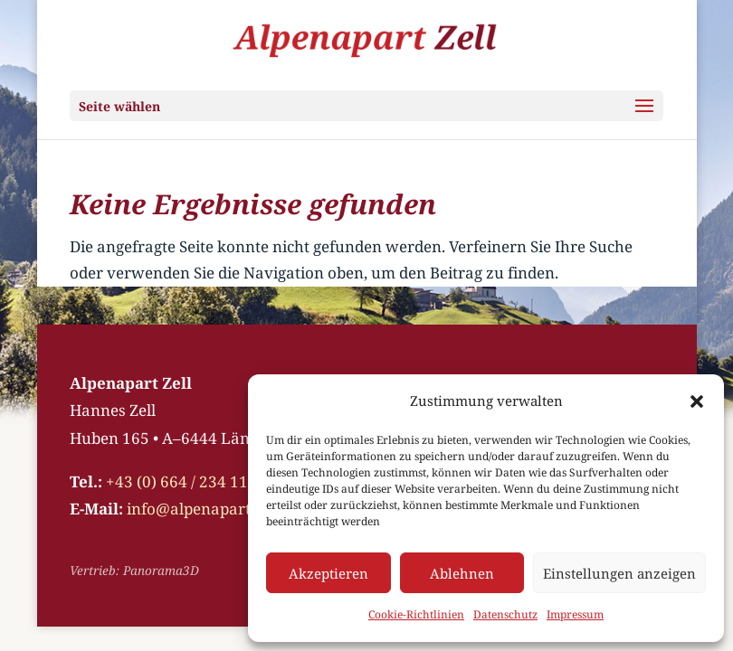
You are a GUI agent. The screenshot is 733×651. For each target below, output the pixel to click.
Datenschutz (505, 614)
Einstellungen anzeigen (619, 573)
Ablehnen (462, 573)
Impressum (575, 614)
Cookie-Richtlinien (416, 614)
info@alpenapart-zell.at (213, 508)
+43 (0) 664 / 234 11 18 (188, 481)
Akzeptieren (328, 573)
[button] (697, 401)
